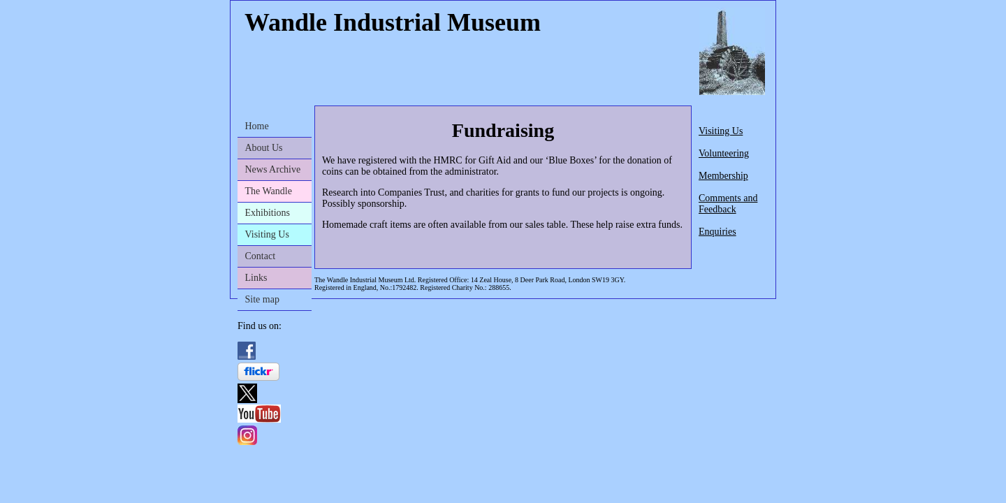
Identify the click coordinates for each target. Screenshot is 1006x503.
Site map (262, 299)
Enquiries (717, 231)
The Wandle (268, 191)
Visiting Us (267, 234)
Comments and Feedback (728, 203)
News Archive (273, 169)
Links (256, 277)
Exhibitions (268, 212)
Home (257, 126)
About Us (264, 148)
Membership (723, 175)
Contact (260, 256)
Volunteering (724, 153)
